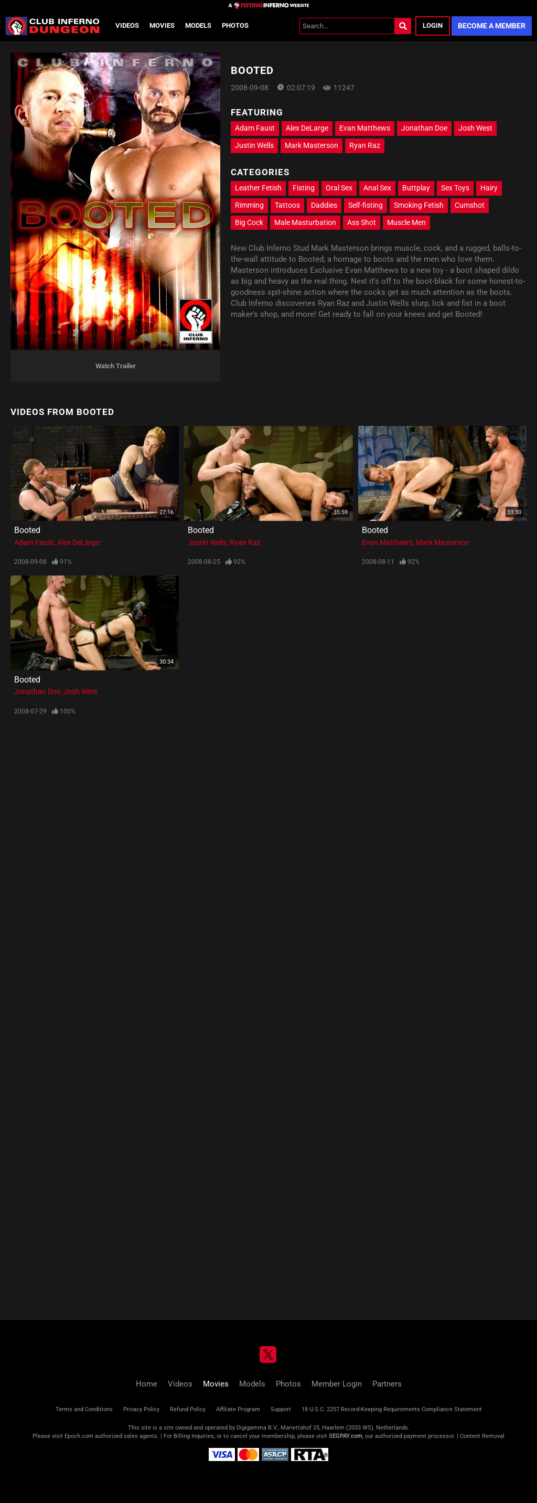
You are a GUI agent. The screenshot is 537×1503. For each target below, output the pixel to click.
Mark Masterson (311, 145)
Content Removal (482, 1436)
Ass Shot (361, 222)
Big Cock (249, 222)
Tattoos (287, 205)
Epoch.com (79, 1436)
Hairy (489, 188)
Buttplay (416, 188)
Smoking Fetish (419, 205)
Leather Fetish (258, 188)
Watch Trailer (115, 366)
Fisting (304, 188)
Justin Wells (254, 145)
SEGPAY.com (345, 1436)
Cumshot (470, 205)
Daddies (324, 205)
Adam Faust (255, 128)
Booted (27, 530)
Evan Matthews (364, 128)
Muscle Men (406, 222)
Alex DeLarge (307, 128)
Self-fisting (365, 205)
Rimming (249, 205)
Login (433, 25)
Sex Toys (455, 188)
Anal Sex (377, 188)
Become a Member (491, 26)
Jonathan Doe (424, 128)
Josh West (475, 128)
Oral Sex (339, 188)
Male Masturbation (305, 222)
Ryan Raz (364, 145)
